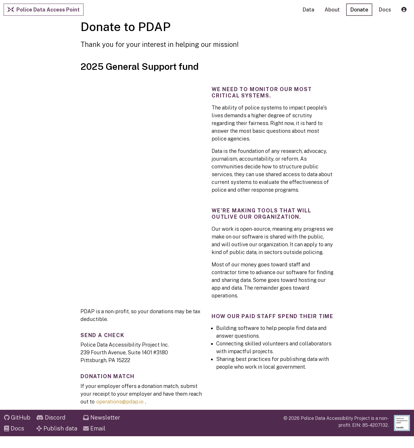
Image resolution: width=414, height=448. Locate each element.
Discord (51, 417)
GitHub (17, 417)
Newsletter (101, 417)
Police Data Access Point (43, 10)
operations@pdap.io (119, 402)
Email (94, 428)
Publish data (56, 428)
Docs (14, 428)
